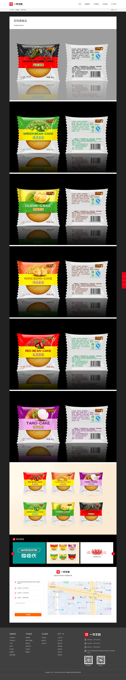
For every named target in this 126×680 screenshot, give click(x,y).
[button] (113, 553)
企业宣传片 (12, 637)
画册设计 (28, 652)
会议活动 (44, 643)
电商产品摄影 (29, 640)
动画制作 (11, 652)
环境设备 (60, 646)
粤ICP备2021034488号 (76, 672)
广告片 (11, 643)
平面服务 (96, 4)
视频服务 (87, 4)
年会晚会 (44, 637)
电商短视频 (12, 655)
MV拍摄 (11, 649)
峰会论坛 (44, 640)
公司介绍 (60, 637)
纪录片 (11, 646)
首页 (80, 4)
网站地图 (68, 672)
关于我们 (114, 4)
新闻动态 (60, 649)
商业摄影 (28, 637)
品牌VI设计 (23, 9)
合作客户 (60, 652)
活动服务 (105, 4)
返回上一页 (114, 9)
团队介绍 (60, 643)
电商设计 (28, 643)
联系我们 (60, 655)
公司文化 (60, 640)
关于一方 (61, 634)
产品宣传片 (12, 640)
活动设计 (28, 649)
